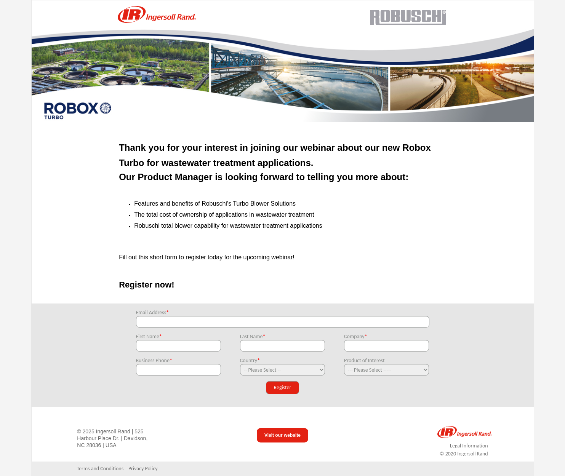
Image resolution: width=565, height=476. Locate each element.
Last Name (253, 336)
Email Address (152, 312)
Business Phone (154, 360)
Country (250, 360)
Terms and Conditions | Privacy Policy (117, 468)
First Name (149, 336)
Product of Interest (364, 360)
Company (355, 336)
